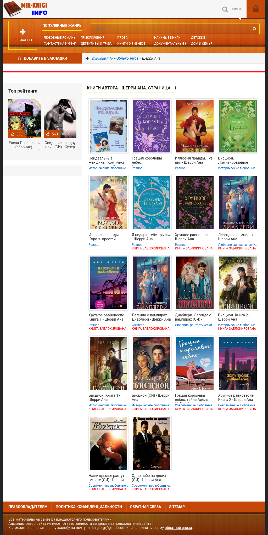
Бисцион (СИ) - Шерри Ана (151, 397)
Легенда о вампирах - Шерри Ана (236, 237)
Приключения (92, 37)
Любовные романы (60, 37)
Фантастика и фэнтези (63, 43)
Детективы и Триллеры (100, 43)
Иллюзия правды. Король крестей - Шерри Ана (104, 237)
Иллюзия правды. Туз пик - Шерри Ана (194, 160)
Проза (122, 37)
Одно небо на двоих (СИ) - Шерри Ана (149, 478)
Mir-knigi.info (42, 9)
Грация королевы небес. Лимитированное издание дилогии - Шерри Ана (147, 161)
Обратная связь (145, 507)
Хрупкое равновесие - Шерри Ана (194, 237)
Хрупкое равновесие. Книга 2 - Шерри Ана (236, 397)
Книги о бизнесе (131, 43)
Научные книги (167, 37)
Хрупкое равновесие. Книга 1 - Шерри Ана (107, 317)
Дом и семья (202, 43)
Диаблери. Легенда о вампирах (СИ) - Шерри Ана (193, 317)
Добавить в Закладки (42, 58)
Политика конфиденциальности (89, 507)
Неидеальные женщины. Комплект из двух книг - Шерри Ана (107, 161)
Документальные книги (175, 43)
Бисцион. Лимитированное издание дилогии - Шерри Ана (234, 161)
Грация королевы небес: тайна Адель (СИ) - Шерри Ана (191, 398)
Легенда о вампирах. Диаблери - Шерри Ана (151, 317)
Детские (198, 37)
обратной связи (178, 528)
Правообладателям (28, 507)
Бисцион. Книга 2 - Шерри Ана (234, 317)
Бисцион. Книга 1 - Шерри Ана (104, 397)
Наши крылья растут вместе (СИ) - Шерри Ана (107, 478)
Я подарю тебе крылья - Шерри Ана (151, 237)
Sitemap (177, 507)
